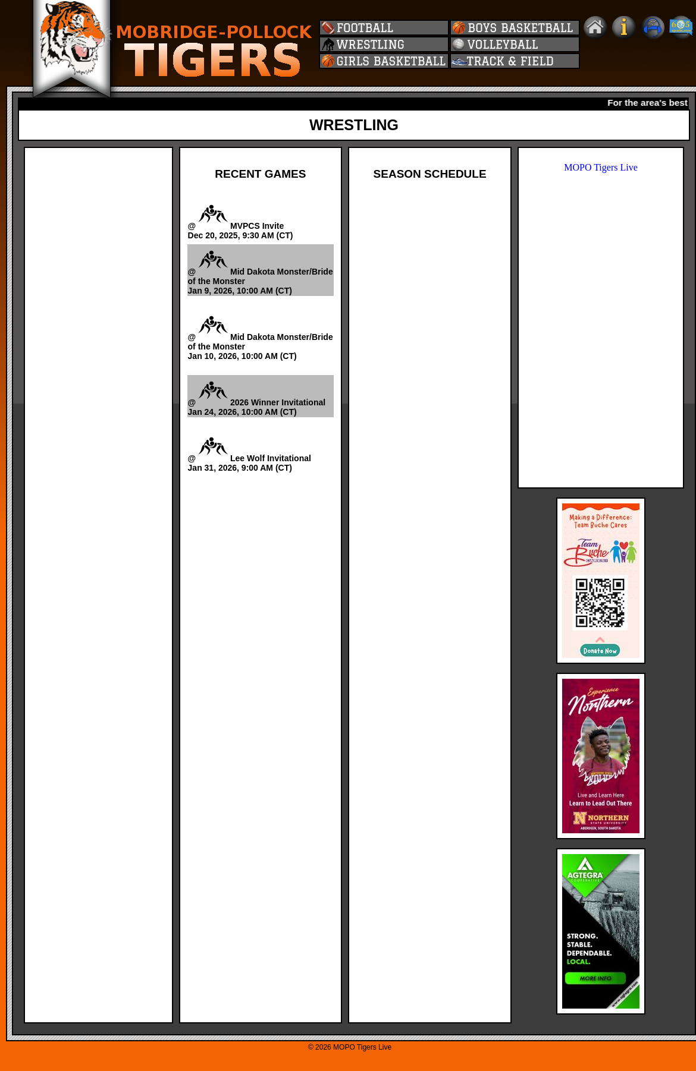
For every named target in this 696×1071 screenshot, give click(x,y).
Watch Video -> (308, 301)
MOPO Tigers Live (601, 167)
